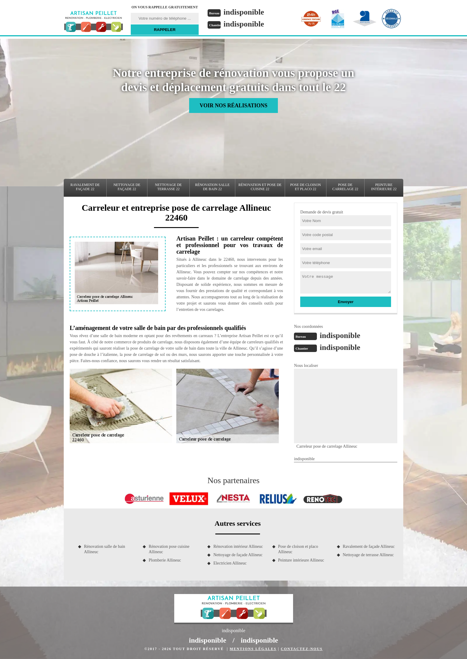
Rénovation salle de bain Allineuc (104, 549)
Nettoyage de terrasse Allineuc (368, 555)
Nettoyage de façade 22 (126, 187)
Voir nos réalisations (233, 105)
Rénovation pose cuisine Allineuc (169, 549)
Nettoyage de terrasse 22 (168, 187)
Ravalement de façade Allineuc (369, 546)
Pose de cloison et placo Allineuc (298, 549)
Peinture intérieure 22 (384, 187)
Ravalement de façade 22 (85, 187)
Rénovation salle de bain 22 (212, 187)
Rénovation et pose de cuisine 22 (260, 187)
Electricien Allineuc (230, 563)
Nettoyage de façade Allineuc (237, 555)
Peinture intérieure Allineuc (301, 560)
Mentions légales (253, 649)
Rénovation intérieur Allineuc (238, 546)
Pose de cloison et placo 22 (305, 187)
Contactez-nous (302, 649)
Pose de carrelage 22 (345, 187)
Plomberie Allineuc (165, 560)
